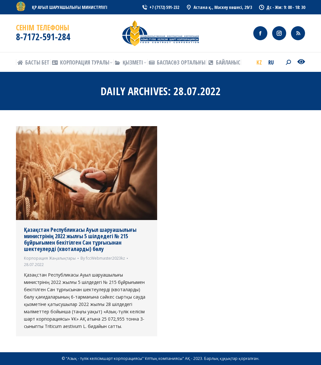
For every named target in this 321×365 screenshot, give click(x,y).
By (102, 258)
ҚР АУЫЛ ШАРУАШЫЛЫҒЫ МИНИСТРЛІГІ (69, 7)
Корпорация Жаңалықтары (50, 258)
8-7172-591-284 (43, 37)
